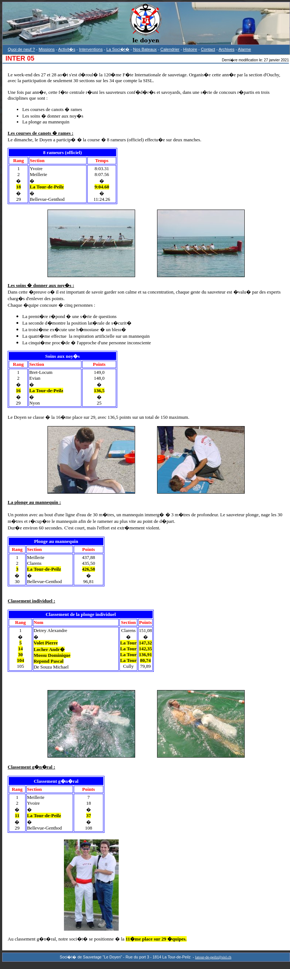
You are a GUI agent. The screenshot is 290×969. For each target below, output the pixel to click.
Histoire (190, 49)
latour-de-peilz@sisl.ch (213, 957)
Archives (226, 49)
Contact (208, 49)
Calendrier (169, 49)
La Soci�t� (117, 49)
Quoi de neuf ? (21, 49)
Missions (47, 49)
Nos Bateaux (145, 49)
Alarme (244, 49)
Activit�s (66, 49)
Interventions (91, 49)
